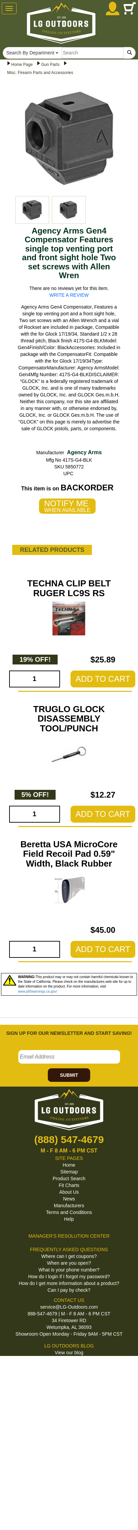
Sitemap (69, 1171)
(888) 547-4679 (69, 1139)
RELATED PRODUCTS (52, 550)
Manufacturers (69, 1205)
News (69, 1198)
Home (69, 1165)
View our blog (69, 1352)
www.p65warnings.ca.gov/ (37, 991)
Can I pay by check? (69, 1290)
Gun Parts (50, 64)
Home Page (22, 64)
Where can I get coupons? (69, 1256)
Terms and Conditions (69, 1212)
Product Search (69, 1178)
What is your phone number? (69, 1269)
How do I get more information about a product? (69, 1283)
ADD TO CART (103, 678)
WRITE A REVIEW (69, 295)
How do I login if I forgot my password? (69, 1276)
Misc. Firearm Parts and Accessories (40, 72)
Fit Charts (69, 1185)
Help (69, 1219)
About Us (69, 1192)
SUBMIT (69, 1075)
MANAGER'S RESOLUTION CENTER (69, 1236)
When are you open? (69, 1263)
